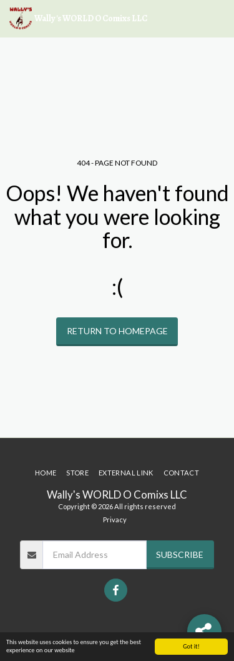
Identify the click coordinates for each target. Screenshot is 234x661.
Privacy (115, 519)
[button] (217, 18)
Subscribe (179, 554)
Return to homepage (117, 331)
